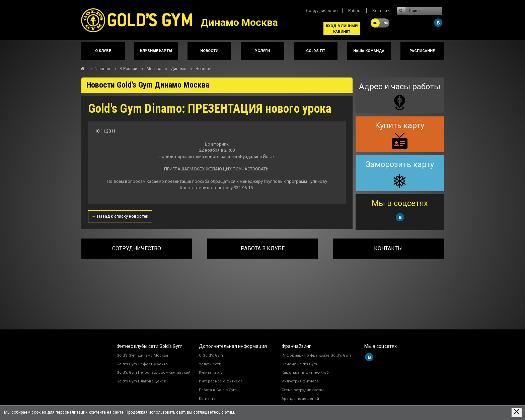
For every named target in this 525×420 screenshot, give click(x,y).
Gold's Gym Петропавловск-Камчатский (154, 372)
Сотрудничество (322, 10)
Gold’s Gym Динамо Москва (142, 355)
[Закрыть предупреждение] (516, 412)
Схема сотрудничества (303, 390)
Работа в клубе (263, 248)
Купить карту (210, 372)
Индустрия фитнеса (300, 381)
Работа (355, 10)
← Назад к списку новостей (120, 216)
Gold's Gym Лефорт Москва (142, 364)
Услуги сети (210, 364)
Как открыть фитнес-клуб (305, 372)
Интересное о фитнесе (221, 381)
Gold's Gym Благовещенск (141, 381)
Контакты (381, 10)
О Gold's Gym (211, 355)
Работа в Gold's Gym (218, 390)
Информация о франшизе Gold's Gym (316, 355)
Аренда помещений (300, 399)
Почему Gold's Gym (299, 364)
